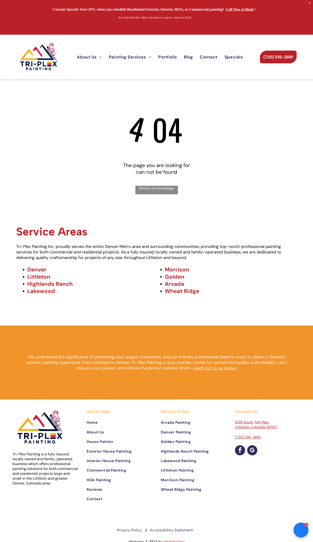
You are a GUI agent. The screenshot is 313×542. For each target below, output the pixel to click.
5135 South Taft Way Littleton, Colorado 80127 (256, 424)
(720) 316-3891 (248, 437)
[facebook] (240, 451)
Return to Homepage (156, 188)
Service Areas (51, 231)
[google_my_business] (252, 451)
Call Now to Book (239, 9)
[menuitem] (89, 57)
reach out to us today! (214, 368)
